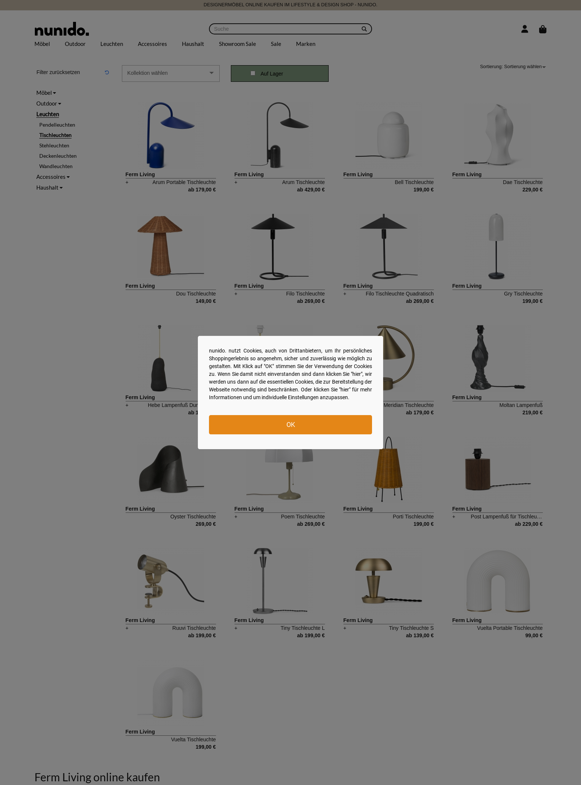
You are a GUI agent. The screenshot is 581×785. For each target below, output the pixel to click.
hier (356, 374)
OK (290, 424)
